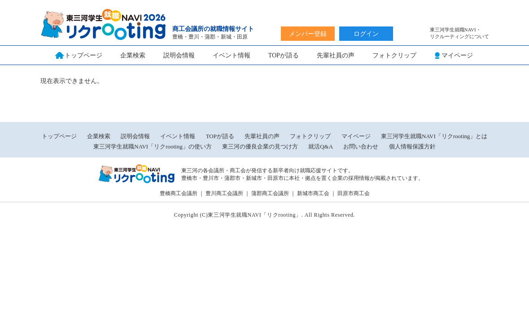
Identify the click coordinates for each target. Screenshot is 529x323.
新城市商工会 (313, 193)
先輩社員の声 (335, 55)
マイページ (356, 136)
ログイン (366, 34)
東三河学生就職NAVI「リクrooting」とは (434, 136)
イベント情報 (231, 55)
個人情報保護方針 (412, 146)
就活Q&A (320, 146)
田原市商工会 (353, 193)
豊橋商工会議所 (178, 193)
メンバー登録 (308, 34)
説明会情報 (179, 55)
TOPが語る (283, 55)
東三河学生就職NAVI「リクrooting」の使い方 (152, 146)
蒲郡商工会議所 (270, 193)
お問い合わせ (360, 146)
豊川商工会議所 (224, 193)
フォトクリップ (394, 55)
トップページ (59, 136)
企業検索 (132, 55)
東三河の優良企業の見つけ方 (260, 146)
